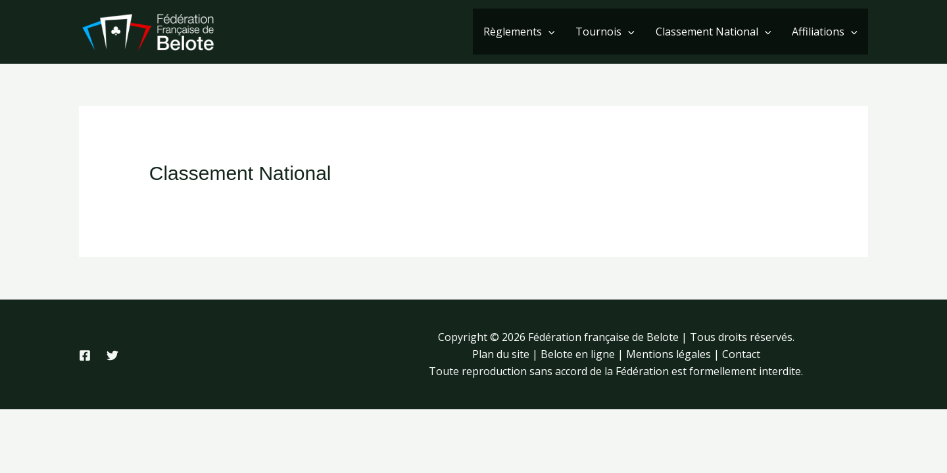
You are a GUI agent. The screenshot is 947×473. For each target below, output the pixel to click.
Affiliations (825, 32)
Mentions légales (668, 354)
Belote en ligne (578, 354)
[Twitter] (112, 355)
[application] (548, 32)
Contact (741, 354)
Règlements (519, 32)
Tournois (605, 32)
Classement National (713, 32)
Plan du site (500, 354)
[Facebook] (85, 355)
